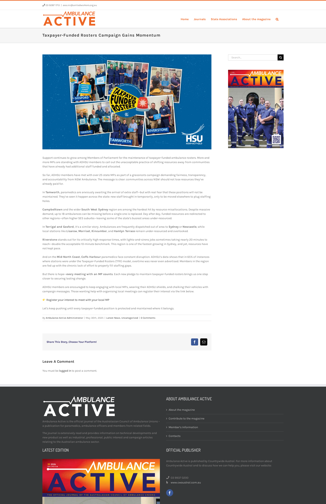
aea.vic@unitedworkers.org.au (80, 5)
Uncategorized (129, 317)
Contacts (174, 436)
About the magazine (182, 410)
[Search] (281, 57)
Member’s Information (183, 427)
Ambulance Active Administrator (64, 317)
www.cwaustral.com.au (186, 482)
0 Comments (148, 317)
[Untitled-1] (126, 101)
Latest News (113, 317)
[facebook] (169, 492)
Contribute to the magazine (186, 418)
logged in (65, 370)
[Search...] (253, 57)
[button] (277, 19)
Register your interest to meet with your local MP (77, 300)
